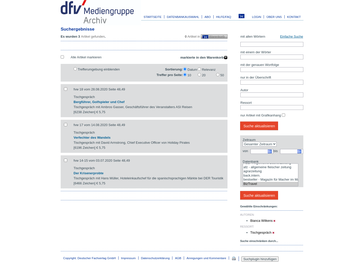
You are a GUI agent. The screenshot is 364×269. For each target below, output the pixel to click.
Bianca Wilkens (262, 221)
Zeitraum (249, 140)
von (245, 151)
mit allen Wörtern (252, 36)
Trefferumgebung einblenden (99, 69)
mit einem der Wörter (255, 52)
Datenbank (251, 161)
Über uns (274, 16)
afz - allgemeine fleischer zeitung (270, 167)
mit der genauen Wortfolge (259, 65)
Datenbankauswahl (183, 16)
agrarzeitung (270, 171)
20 (204, 75)
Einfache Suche (291, 36)
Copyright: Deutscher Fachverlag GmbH (89, 258)
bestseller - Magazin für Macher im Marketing (270, 180)
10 (189, 75)
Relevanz (209, 69)
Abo (207, 16)
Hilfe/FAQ (223, 16)
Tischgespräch (262, 232)
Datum (192, 69)
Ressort (246, 103)
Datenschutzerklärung (155, 258)
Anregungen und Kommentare (206, 258)
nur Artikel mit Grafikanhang (260, 115)
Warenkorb (217, 36)
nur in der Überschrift (255, 77)
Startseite (153, 16)
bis (276, 151)
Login (256, 16)
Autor (244, 90)
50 (222, 75)
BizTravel (270, 184)
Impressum (128, 258)
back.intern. (270, 176)
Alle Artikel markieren (86, 57)
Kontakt (294, 16)
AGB (178, 258)
